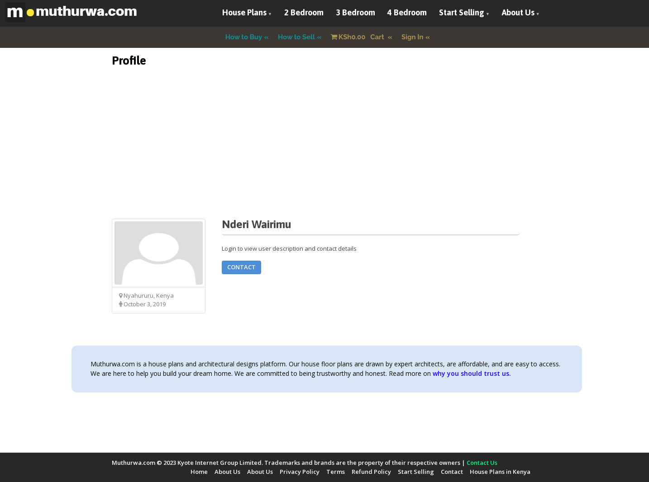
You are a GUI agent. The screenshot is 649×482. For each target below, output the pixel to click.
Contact (241, 267)
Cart (358, 37)
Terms (335, 472)
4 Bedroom (407, 12)
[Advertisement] (324, 155)
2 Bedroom (304, 12)
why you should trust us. (472, 373)
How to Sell (296, 37)
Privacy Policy (300, 472)
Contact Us (482, 463)
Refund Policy (371, 472)
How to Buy (243, 37)
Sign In (412, 37)
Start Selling (461, 12)
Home (199, 472)
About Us (518, 12)
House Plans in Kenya (500, 472)
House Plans (244, 12)
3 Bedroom (355, 12)
